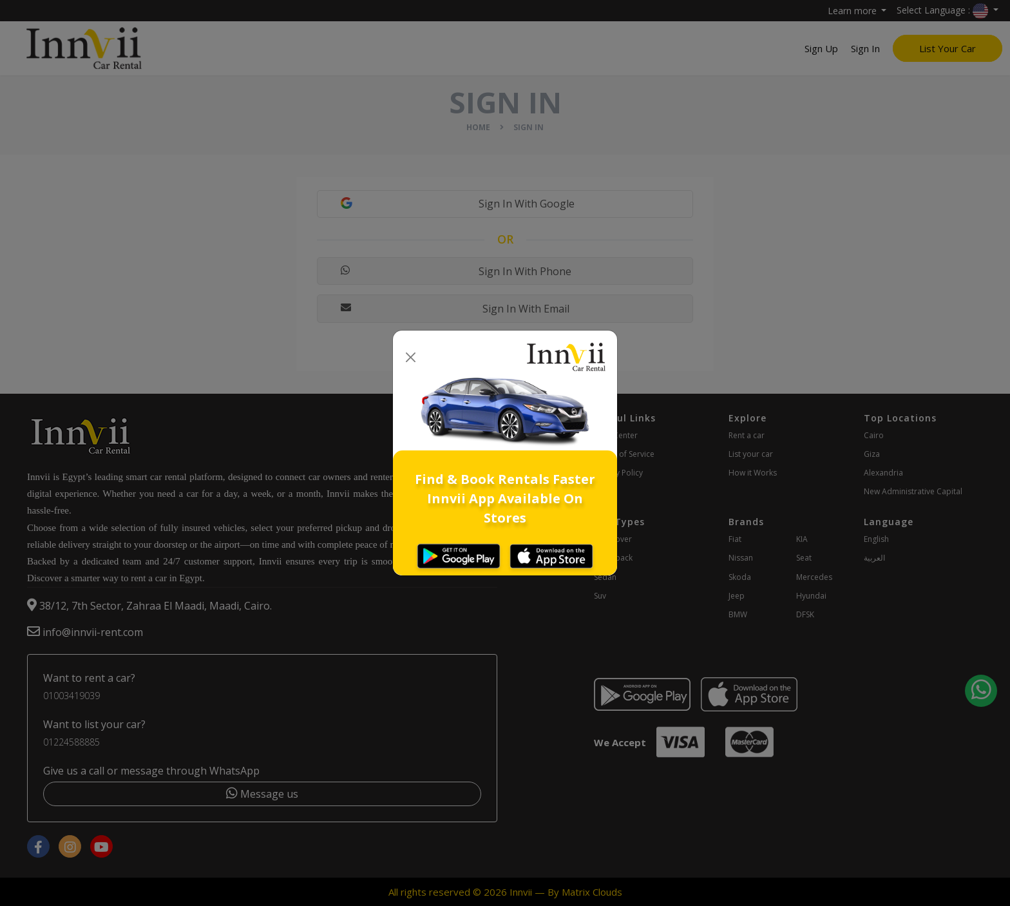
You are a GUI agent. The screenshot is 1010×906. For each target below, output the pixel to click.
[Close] (410, 357)
